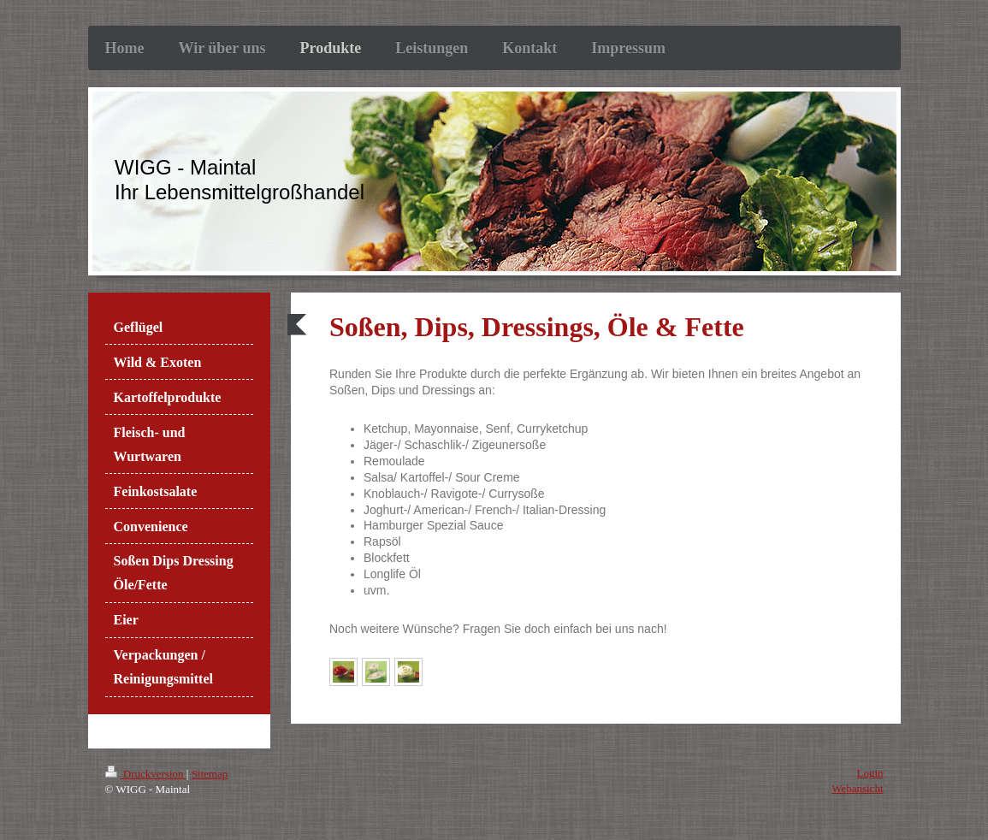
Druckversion (145, 773)
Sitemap (210, 773)
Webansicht (857, 788)
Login (869, 772)
